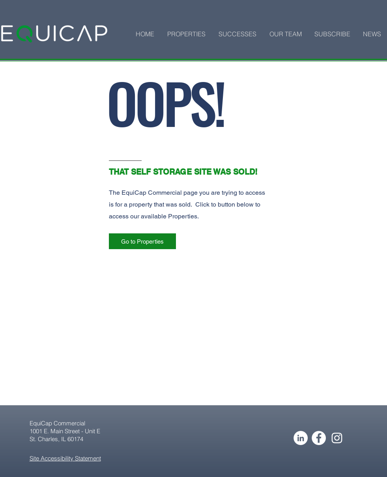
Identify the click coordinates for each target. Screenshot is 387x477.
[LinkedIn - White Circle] (301, 438)
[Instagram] (337, 438)
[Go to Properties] (142, 241)
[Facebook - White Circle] (319, 438)
